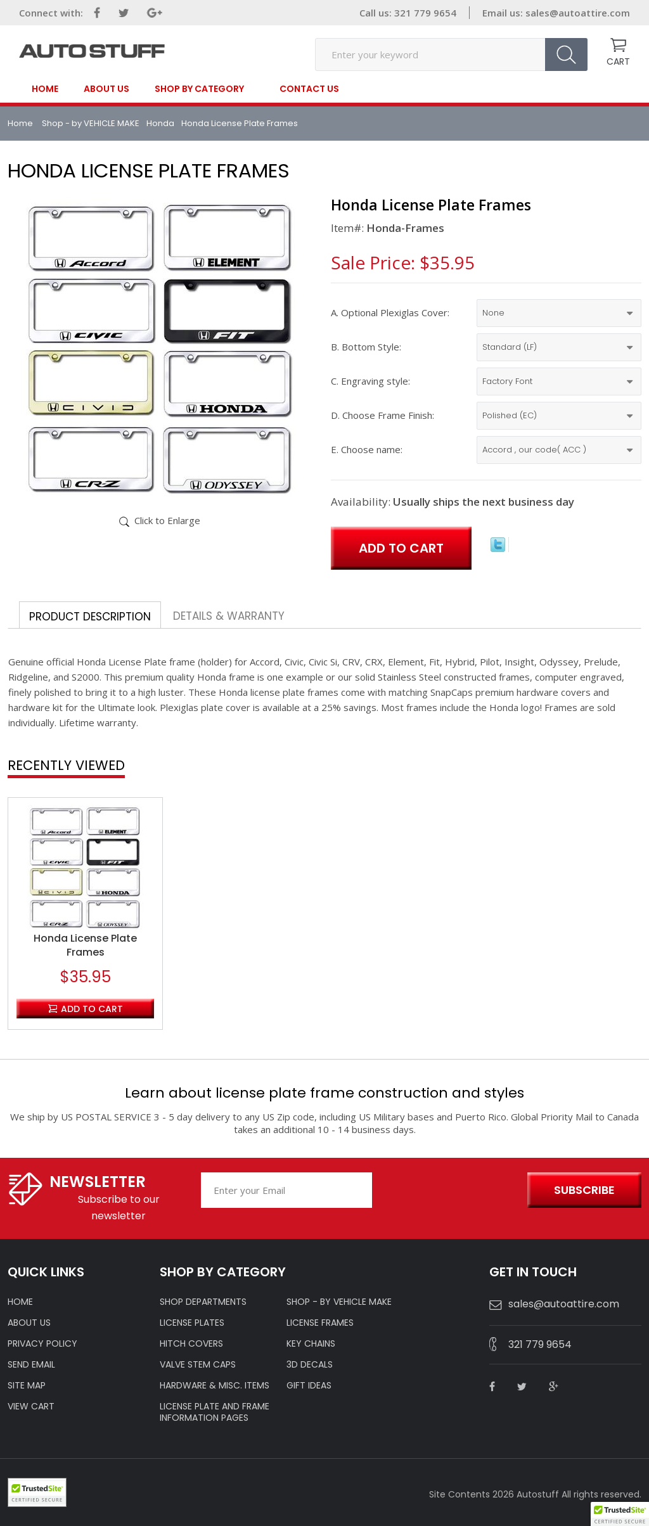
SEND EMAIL (31, 1364)
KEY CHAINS (310, 1343)
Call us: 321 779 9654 (407, 12)
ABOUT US (29, 1322)
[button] (620, 1514)
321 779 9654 (540, 1344)
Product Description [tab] (90, 616)
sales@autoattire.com (577, 12)
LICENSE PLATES (192, 1322)
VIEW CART (31, 1406)
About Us (106, 89)
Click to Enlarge (167, 520)
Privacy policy (42, 1343)
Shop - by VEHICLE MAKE (90, 123)
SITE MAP (27, 1385)
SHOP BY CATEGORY (199, 89)
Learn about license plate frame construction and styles (324, 1093)
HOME (20, 1301)
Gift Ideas (308, 1385)
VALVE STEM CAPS (198, 1364)
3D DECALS (309, 1364)
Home (45, 89)
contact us (309, 89)
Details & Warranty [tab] (229, 616)
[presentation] (446, 1190)
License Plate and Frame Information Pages (214, 1412)
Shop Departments (203, 1301)
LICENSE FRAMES (320, 1322)
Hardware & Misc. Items (214, 1385)
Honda (160, 123)
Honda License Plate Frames (85, 945)
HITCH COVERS (191, 1343)
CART (618, 61)
